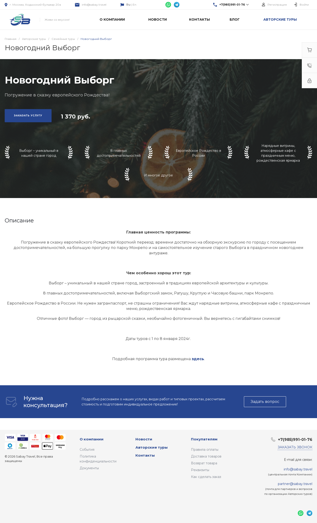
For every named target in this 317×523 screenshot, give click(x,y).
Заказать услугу (28, 115)
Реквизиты (200, 470)
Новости (143, 439)
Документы (89, 468)
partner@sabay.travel (295, 484)
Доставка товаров (206, 456)
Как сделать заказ (206, 477)
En (134, 4)
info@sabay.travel (94, 4)
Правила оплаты (204, 449)
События (87, 449)
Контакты (145, 455)
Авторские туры (151, 447)
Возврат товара (204, 463)
